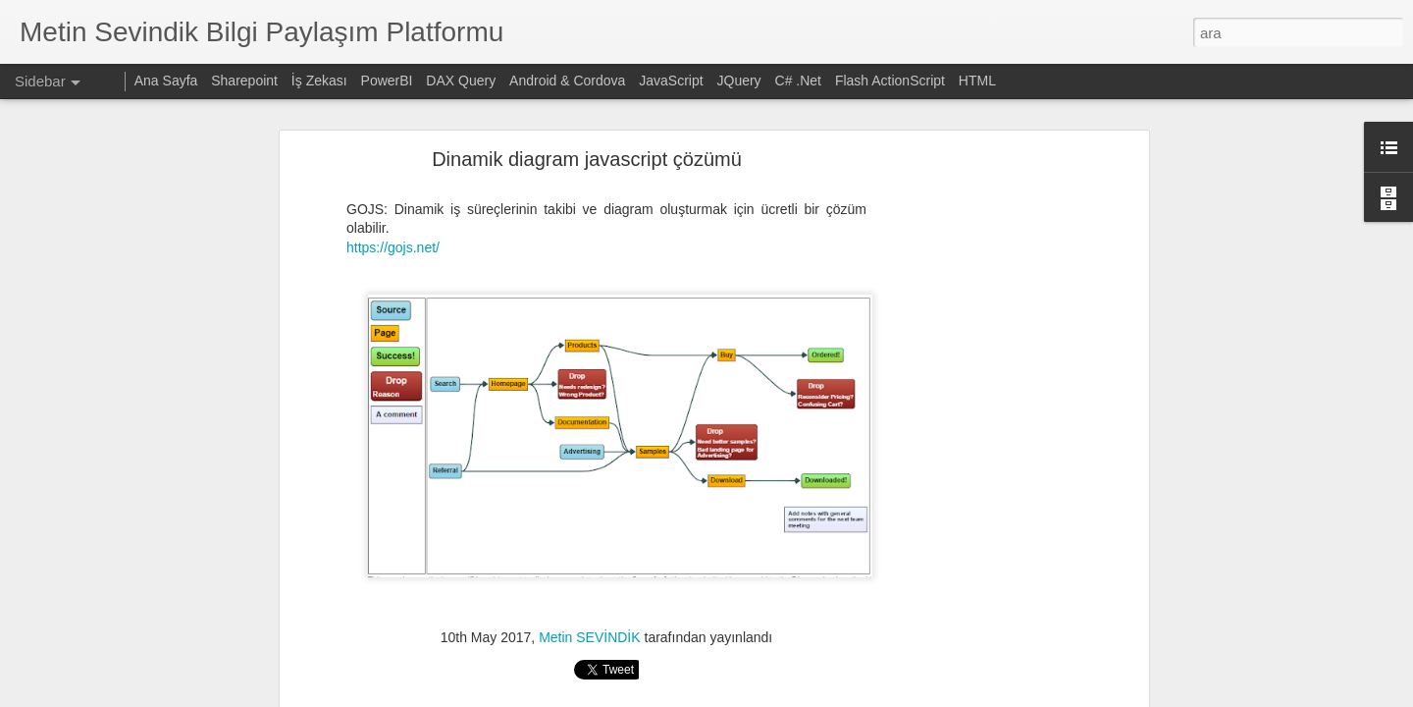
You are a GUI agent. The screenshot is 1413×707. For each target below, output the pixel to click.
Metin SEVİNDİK (589, 573)
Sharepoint (244, 80)
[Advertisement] (974, 403)
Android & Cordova (567, 80)
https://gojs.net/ (393, 183)
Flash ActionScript (890, 80)
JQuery (739, 80)
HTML (977, 80)
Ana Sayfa (166, 80)
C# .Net (798, 80)
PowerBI (387, 80)
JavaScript (671, 80)
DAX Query (461, 80)
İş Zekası (319, 80)
